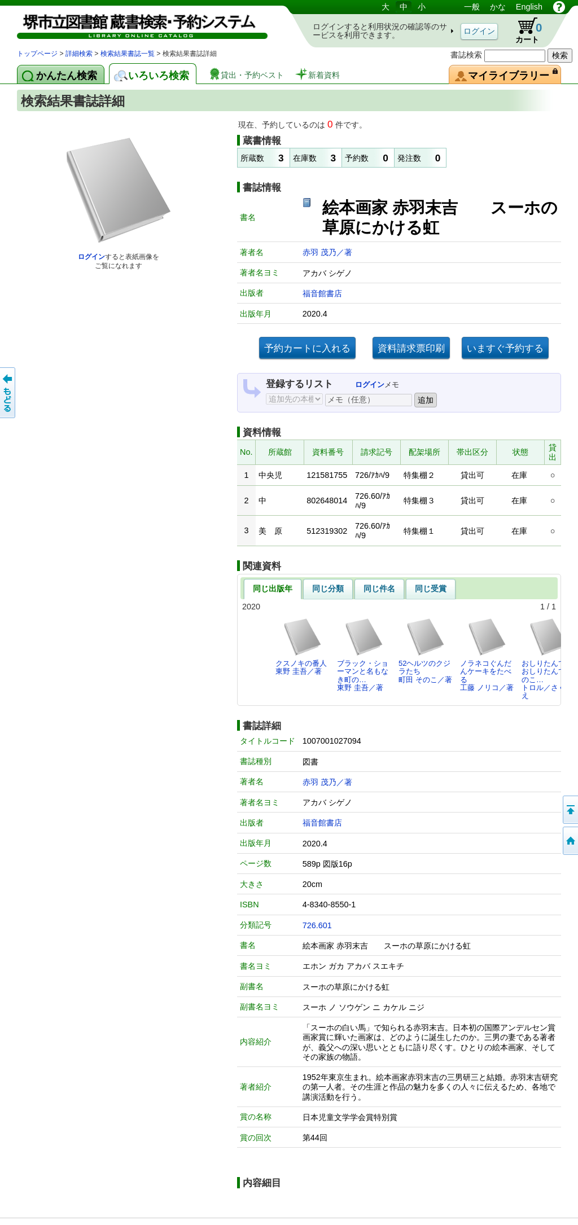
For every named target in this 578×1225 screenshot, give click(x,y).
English (529, 6)
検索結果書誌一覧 (127, 54)
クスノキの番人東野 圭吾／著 (301, 646)
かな (498, 6)
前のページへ (8, 392)
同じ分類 (328, 588)
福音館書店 (322, 293)
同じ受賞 (430, 588)
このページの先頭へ (569, 810)
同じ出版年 (272, 588)
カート (523, 30)
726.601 (317, 925)
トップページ (37, 54)
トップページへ (569, 841)
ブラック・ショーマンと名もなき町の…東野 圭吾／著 (362, 654)
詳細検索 (79, 54)
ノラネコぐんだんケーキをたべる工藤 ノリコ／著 (487, 654)
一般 (472, 6)
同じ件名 (379, 588)
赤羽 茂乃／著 (327, 252)
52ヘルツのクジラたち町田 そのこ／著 (425, 650)
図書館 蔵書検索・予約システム (135, 24)
